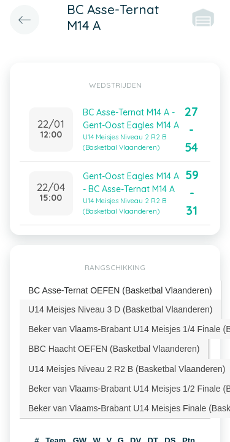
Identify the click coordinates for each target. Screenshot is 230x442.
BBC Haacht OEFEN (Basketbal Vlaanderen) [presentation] (113, 349)
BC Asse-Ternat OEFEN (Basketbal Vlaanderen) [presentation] (120, 290)
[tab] (120, 291)
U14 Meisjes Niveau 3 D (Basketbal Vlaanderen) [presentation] (120, 309)
